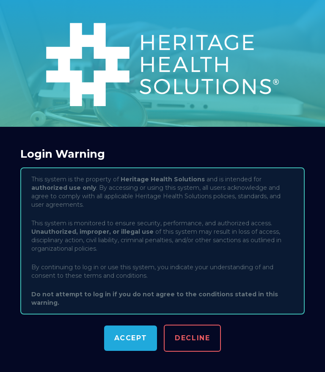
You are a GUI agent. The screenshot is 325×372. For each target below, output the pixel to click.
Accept (130, 338)
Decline (192, 338)
